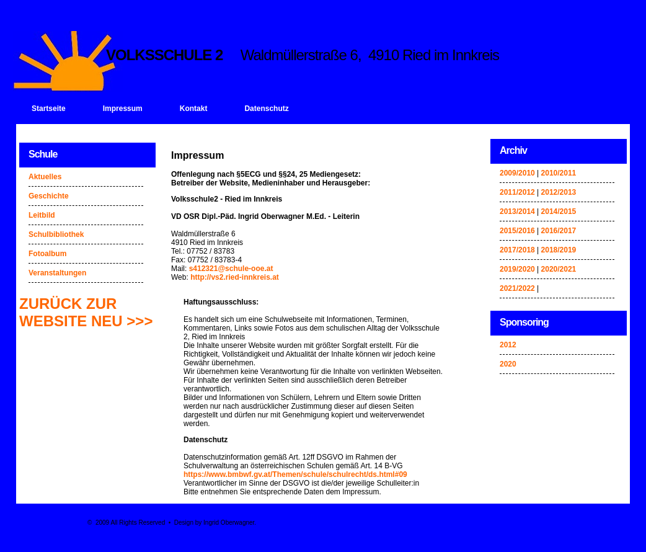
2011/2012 (517, 192)
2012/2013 (559, 192)
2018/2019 (559, 250)
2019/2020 (517, 269)
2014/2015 (559, 211)
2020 (508, 364)
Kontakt (194, 108)
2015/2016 (517, 230)
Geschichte (49, 196)
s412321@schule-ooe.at (231, 268)
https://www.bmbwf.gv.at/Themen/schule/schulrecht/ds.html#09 (295, 474)
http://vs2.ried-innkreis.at (234, 277)
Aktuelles (45, 176)
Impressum (123, 108)
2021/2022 (517, 288)
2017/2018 (517, 250)
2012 (508, 345)
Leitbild (42, 215)
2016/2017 (559, 230)
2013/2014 (517, 211)
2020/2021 (559, 269)
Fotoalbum (47, 253)
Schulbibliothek (56, 234)
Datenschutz (266, 108)
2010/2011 (559, 173)
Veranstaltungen (57, 273)
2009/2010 (517, 173)
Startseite (49, 108)
